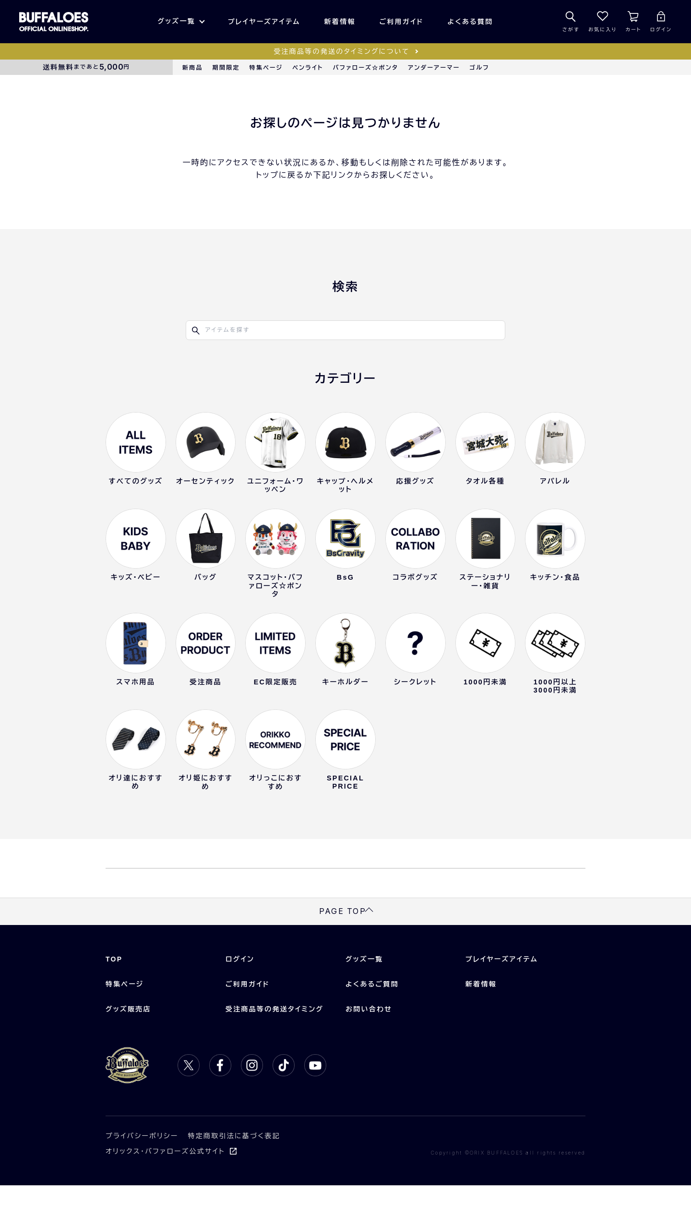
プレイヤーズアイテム (264, 21)
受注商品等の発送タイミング (274, 1040)
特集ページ (266, 67)
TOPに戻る (345, 883)
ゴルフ (479, 67)
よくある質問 (470, 21)
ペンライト (307, 67)
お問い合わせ (369, 1040)
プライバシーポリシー (142, 1167)
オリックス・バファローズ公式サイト (165, 1182)
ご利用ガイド (402, 21)
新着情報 (340, 21)
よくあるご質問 (372, 1015)
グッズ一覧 (176, 21)
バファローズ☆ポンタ (365, 67)
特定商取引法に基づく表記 (234, 1167)
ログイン (240, 990)
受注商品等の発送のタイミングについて (341, 51)
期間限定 (226, 67)
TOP (114, 990)
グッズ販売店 (128, 1040)
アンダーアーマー (434, 67)
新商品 (192, 67)
